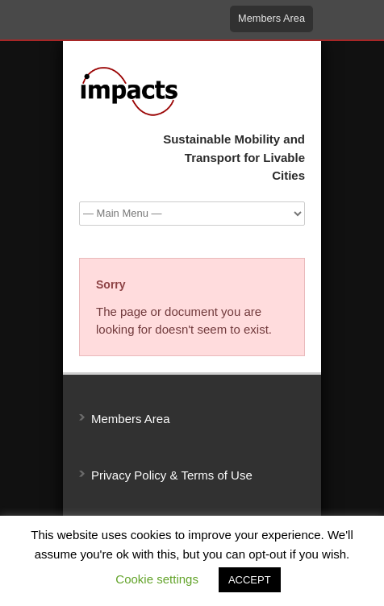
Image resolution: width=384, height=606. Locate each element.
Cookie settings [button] (156, 579)
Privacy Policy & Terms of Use (172, 475)
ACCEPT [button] (249, 580)
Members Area (271, 18)
